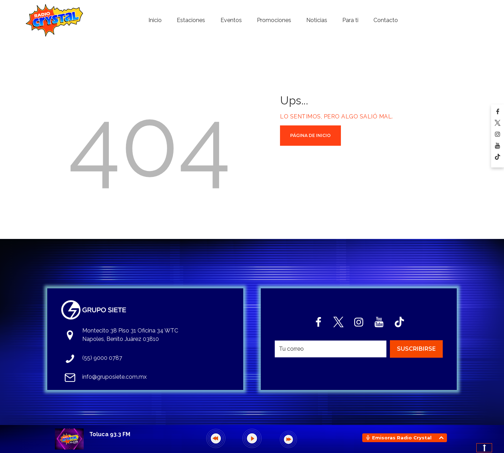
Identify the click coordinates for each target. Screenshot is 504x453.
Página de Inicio (310, 135)
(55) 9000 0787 (102, 358)
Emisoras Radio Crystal (402, 437)
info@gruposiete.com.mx (114, 376)
